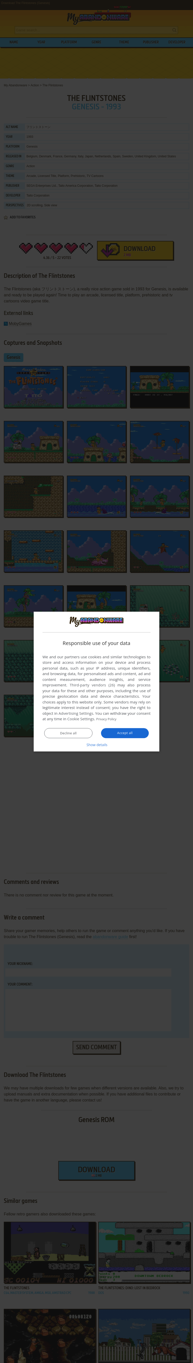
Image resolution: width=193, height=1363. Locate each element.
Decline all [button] (68, 733)
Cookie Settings (80, 719)
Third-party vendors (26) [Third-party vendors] (92, 685)
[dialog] (96, 681)
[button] (96, 745)
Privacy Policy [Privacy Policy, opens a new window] (108, 719)
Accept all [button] (125, 733)
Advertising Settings (76, 713)
